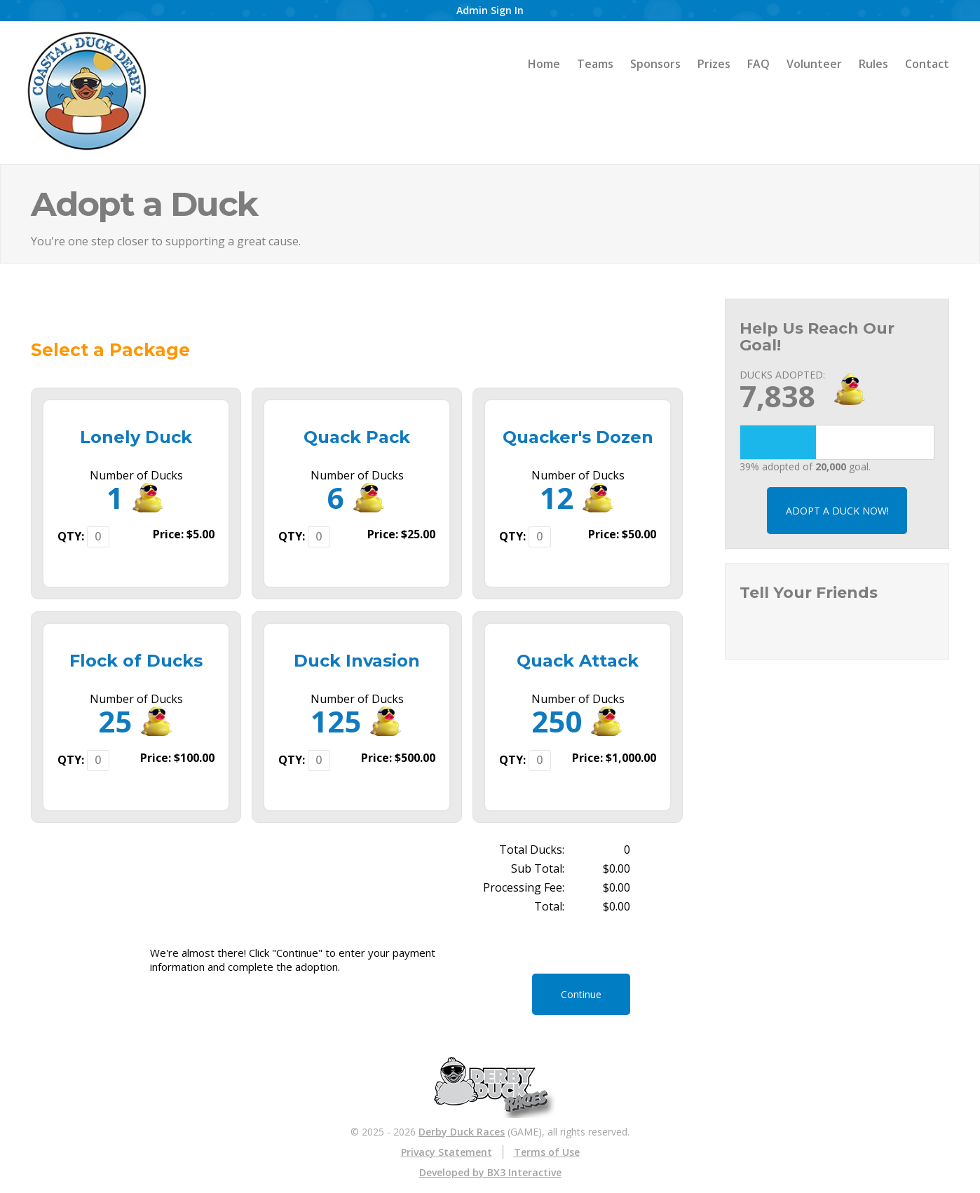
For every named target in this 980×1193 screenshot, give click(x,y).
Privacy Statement (446, 1152)
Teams (595, 63)
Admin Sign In (490, 10)
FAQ (758, 63)
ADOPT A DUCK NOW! (837, 510)
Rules (873, 63)
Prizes (713, 63)
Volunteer (814, 63)
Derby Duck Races (461, 1131)
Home (544, 63)
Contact (927, 63)
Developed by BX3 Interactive (490, 1172)
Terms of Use (547, 1152)
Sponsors (655, 63)
